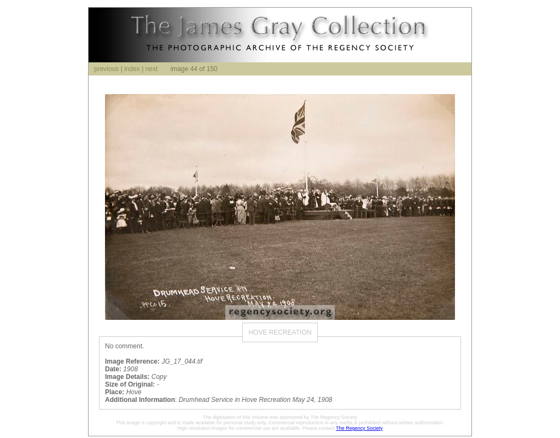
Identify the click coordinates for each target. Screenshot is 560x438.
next (151, 69)
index (132, 69)
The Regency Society (359, 428)
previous (106, 69)
